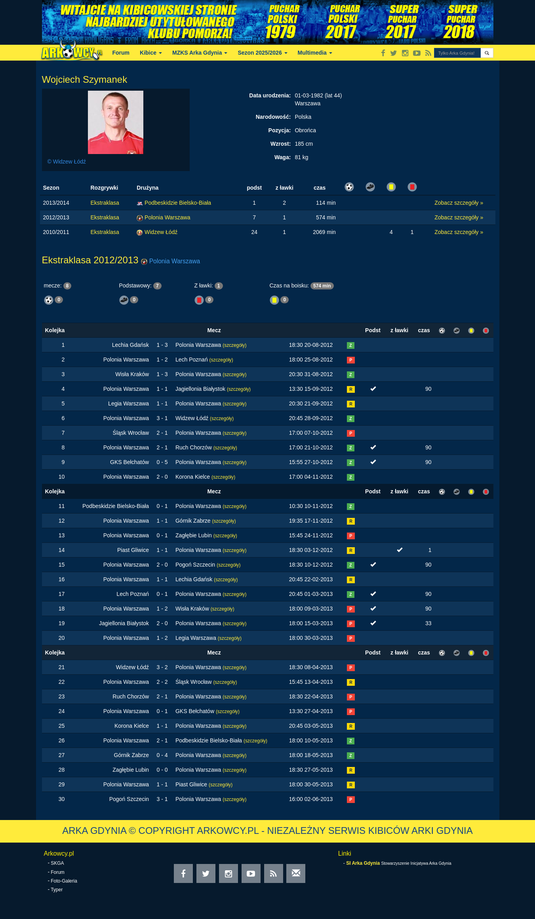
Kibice (151, 52)
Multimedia (315, 52)
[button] (486, 53)
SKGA (57, 863)
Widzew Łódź (161, 232)
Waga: (282, 157)
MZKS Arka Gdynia (199, 52)
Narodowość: (273, 117)
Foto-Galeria (64, 881)
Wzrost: (280, 144)
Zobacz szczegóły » (458, 203)
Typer (57, 889)
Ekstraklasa (105, 203)
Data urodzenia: (270, 95)
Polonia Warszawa (167, 217)
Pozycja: (279, 130)
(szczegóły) (234, 345)
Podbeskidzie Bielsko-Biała (178, 203)
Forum (121, 52)
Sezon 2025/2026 (262, 52)
